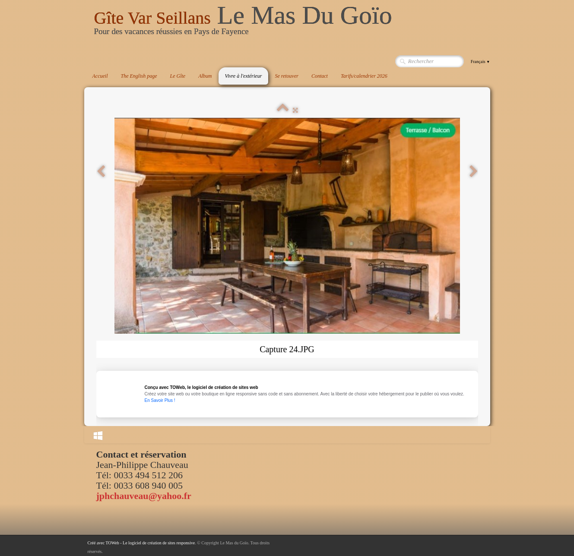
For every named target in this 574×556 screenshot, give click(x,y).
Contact (319, 76)
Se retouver (286, 76)
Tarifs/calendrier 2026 (364, 76)
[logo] (243, 23)
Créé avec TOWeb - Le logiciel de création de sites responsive (141, 542)
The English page (139, 76)
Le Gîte (177, 76)
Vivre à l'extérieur (243, 76)
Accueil (100, 76)
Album (205, 76)
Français (480, 61)
